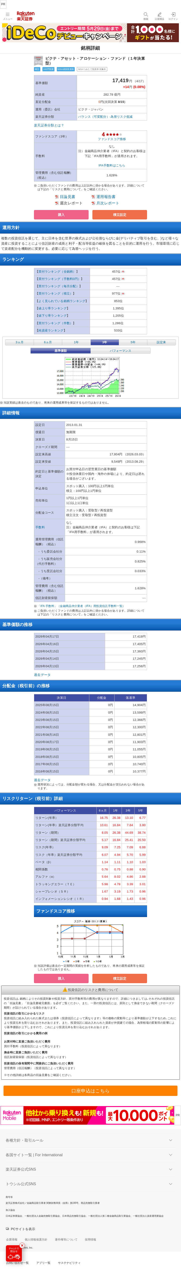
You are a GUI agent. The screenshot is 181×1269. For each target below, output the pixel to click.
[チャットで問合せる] (14, 1253)
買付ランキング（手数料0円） (59, 279)
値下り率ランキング (52, 315)
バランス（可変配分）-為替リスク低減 (105, 116)
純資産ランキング (50, 330)
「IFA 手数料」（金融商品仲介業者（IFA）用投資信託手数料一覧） (81, 606)
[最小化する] (22, 1245)
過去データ (42, 675)
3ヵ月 (19, 342)
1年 (76, 342)
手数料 (40, 527)
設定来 (161, 342)
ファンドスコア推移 (112, 139)
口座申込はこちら (90, 1090)
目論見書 (67, 197)
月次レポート (107, 203)
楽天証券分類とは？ (49, 125)
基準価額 (60, 350)
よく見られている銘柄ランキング (61, 301)
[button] (61, 214)
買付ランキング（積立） (55, 293)
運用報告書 (105, 197)
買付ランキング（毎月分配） (58, 286)
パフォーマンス (120, 350)
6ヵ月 (48, 342)
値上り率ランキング (52, 308)
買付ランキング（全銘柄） (57, 271)
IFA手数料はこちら (112, 165)
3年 (104, 342)
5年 (133, 342)
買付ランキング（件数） (55, 323)
